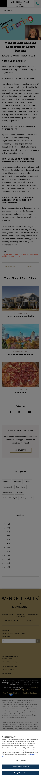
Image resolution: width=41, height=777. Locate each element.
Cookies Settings (20, 761)
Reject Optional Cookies (20, 767)
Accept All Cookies (20, 773)
